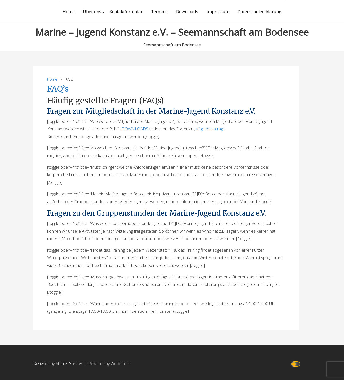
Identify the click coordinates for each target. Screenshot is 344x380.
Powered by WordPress (109, 363)
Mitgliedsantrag (209, 129)
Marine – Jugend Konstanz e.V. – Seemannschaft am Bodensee (172, 32)
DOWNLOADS (135, 129)
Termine (159, 11)
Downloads (187, 11)
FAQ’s (58, 89)
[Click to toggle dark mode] (296, 363)
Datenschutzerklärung (259, 11)
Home (69, 11)
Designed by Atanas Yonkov (58, 363)
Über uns (92, 11)
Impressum (218, 11)
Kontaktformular (126, 11)
